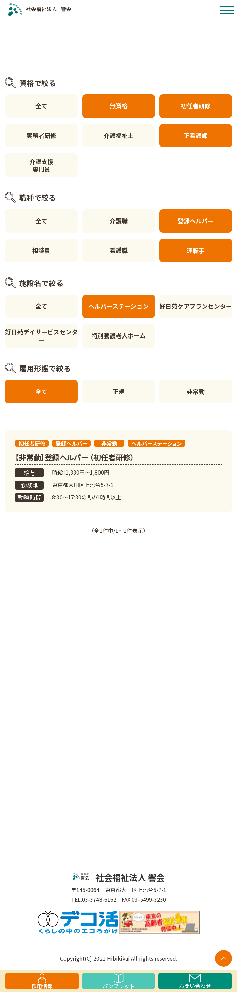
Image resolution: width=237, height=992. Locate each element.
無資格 (119, 105)
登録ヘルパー (195, 220)
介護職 (119, 220)
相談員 (41, 250)
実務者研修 (41, 135)
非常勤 (196, 391)
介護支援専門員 (41, 165)
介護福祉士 (119, 135)
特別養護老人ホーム (118, 335)
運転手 (196, 250)
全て (41, 105)
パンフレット (118, 981)
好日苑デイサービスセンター (41, 335)
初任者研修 (196, 105)
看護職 (119, 250)
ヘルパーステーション (118, 306)
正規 (119, 391)
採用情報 (42, 981)
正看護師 (196, 135)
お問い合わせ (195, 981)
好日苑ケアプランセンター (195, 306)
